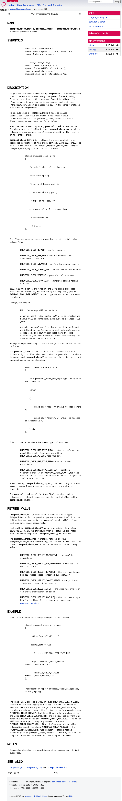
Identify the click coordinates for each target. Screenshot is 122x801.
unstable (93, 53)
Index (11, 5)
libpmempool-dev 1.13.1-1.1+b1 (63, 782)
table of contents (98, 33)
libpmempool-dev (23, 9)
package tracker (97, 21)
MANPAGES (12, 1)
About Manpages (25, 5)
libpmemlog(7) (17, 767)
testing (12, 9)
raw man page (96, 26)
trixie (91, 45)
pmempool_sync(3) (29, 603)
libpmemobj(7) (34, 767)
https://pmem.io (57, 767)
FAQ (39, 5)
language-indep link (99, 17)
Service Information (53, 5)
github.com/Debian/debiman (36, 796)
